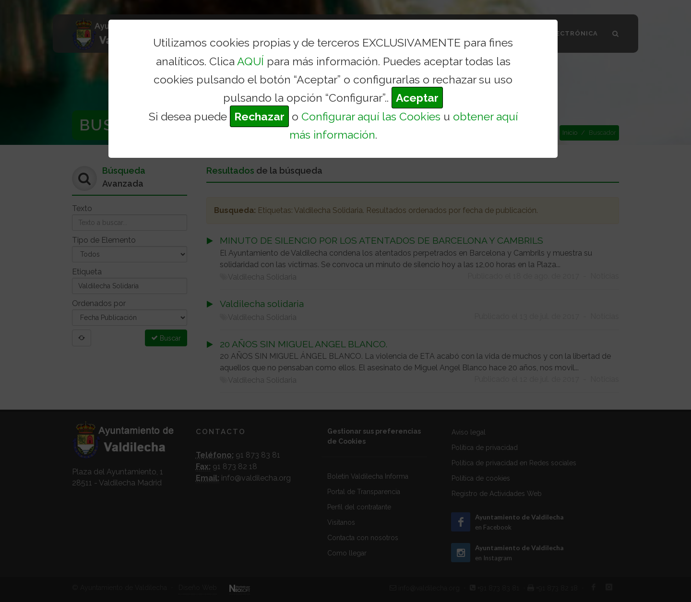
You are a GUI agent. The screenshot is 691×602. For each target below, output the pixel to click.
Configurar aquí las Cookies (371, 116)
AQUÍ (250, 61)
